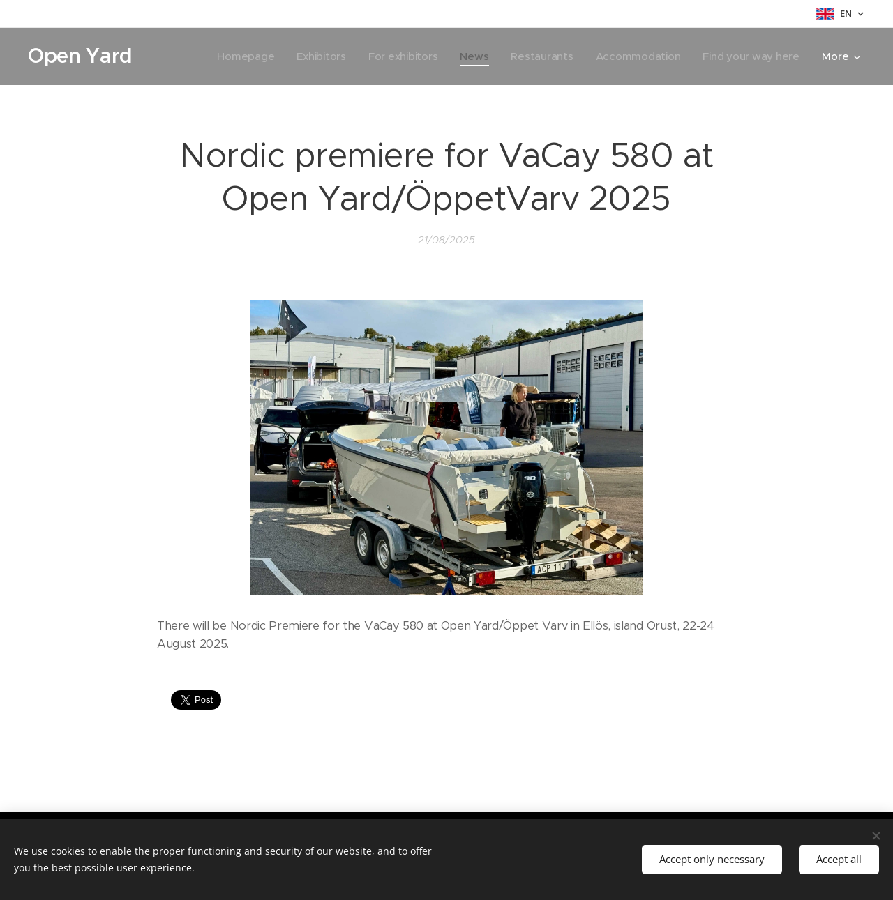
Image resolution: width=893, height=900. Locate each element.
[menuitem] (236, 56)
